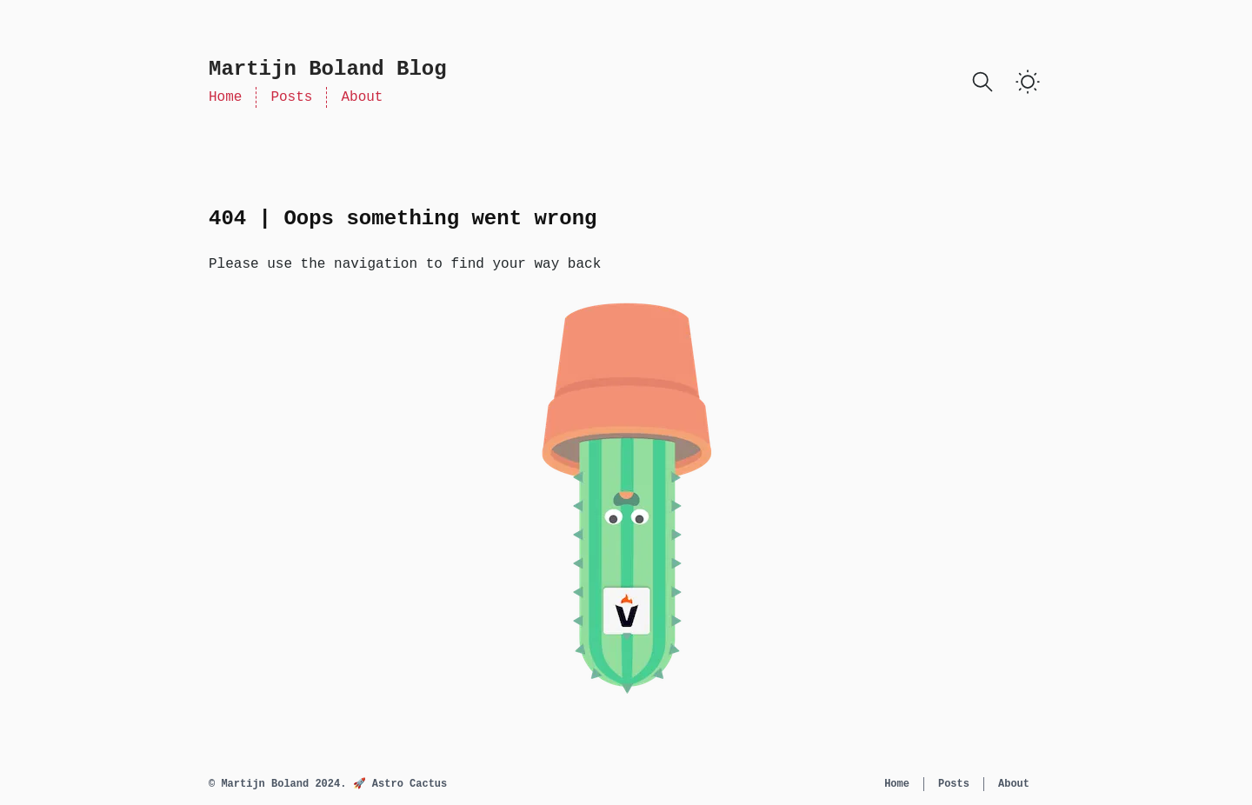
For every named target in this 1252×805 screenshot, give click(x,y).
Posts (291, 97)
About (362, 97)
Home (225, 97)
